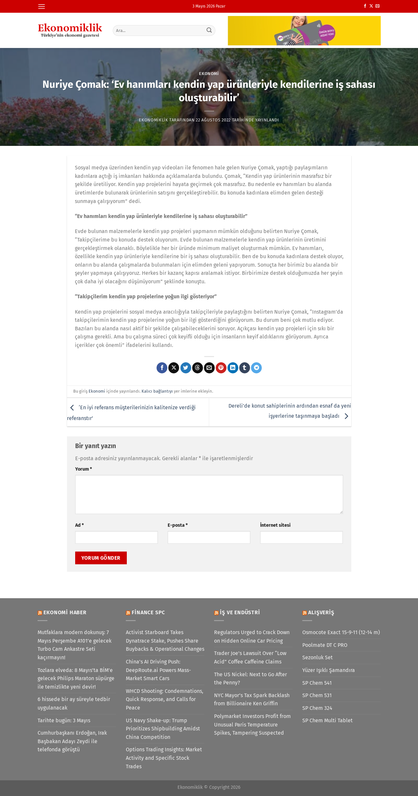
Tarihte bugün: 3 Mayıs (64, 720)
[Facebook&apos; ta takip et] (365, 6)
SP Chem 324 (317, 708)
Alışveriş (321, 612)
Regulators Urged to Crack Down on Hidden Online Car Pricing (252, 636)
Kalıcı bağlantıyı (157, 391)
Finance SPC (148, 612)
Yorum (83, 469)
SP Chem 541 (317, 683)
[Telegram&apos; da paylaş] (256, 367)
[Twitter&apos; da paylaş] (185, 367)
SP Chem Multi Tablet (327, 720)
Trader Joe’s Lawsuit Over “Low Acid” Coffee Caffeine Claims (250, 657)
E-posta (178, 525)
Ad (79, 525)
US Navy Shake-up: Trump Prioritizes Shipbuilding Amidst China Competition (163, 728)
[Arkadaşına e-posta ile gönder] (209, 367)
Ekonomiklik (153, 119)
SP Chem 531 (317, 695)
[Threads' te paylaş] (197, 367)
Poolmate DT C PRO (324, 645)
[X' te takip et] (371, 6)
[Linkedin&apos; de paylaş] (232, 367)
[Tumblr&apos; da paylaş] (244, 367)
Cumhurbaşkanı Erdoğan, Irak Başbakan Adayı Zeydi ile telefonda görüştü (72, 741)
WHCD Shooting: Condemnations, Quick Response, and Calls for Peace (164, 699)
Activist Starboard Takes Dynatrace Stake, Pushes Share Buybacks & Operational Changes (165, 640)
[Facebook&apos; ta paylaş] (162, 367)
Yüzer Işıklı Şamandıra (328, 670)
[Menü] (41, 6)
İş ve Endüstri (240, 612)
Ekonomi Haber (64, 612)
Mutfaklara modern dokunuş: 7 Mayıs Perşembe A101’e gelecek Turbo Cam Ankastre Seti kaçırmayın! (74, 645)
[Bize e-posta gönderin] (377, 6)
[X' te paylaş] (173, 367)
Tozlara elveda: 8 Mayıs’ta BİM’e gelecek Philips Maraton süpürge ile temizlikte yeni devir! (76, 678)
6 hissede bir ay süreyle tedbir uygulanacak (74, 703)
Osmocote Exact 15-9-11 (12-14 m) (341, 632)
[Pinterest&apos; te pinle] (221, 367)
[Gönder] (209, 30)
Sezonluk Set (317, 657)
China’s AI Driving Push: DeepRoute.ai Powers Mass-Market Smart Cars (158, 670)
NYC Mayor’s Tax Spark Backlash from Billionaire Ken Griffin (252, 699)
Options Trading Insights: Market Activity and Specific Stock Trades (164, 757)
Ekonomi (209, 73)
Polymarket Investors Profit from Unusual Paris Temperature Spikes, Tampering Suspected (252, 724)
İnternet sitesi (275, 525)
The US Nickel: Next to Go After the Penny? (250, 678)
